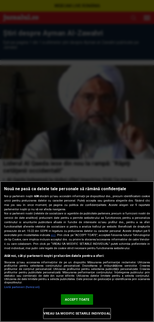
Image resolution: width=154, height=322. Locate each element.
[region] (77, 251)
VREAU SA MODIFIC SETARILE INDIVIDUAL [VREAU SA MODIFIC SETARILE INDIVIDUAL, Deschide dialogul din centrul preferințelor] (77, 313)
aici (53, 235)
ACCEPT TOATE (77, 299)
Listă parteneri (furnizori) (22, 287)
